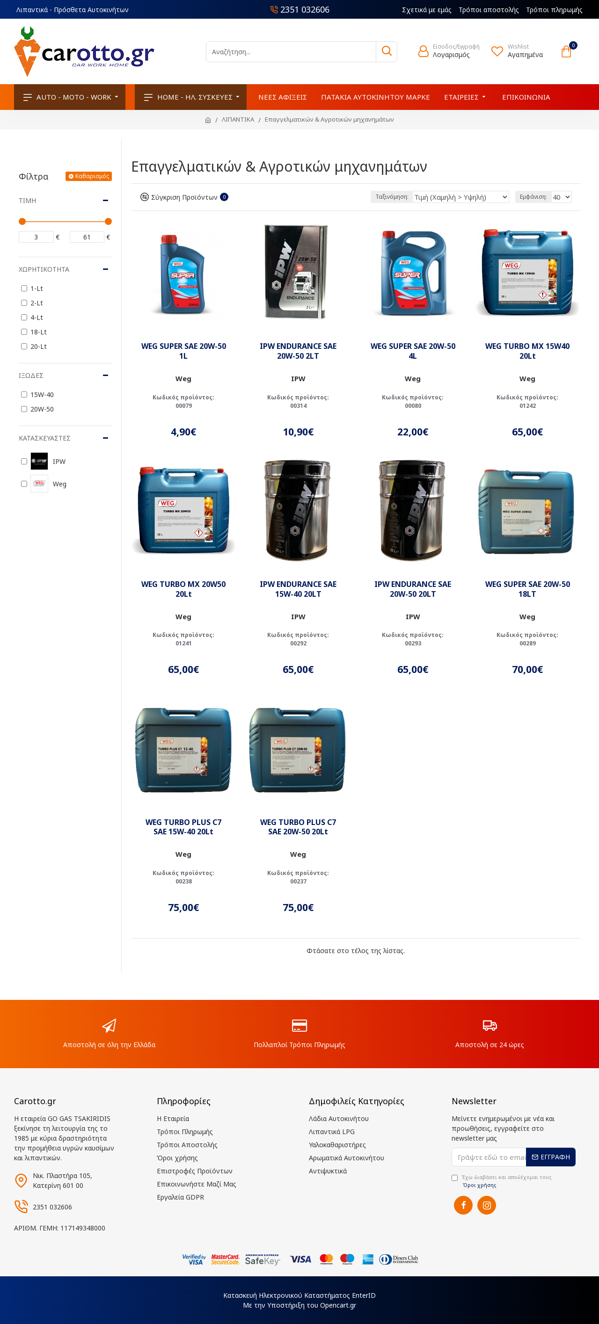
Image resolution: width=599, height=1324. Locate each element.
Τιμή (27, 200)
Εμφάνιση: (534, 197)
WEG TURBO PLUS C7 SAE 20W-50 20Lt (298, 827)
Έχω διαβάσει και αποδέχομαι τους (502, 1181)
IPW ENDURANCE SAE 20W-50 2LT (298, 351)
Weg (183, 378)
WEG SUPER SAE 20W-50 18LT (527, 589)
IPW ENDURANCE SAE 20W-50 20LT (412, 589)
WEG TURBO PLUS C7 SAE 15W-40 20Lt (183, 827)
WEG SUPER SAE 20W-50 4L (413, 351)
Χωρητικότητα (44, 269)
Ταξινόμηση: (409, 197)
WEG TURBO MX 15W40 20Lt (527, 351)
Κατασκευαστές (45, 438)
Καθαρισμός (92, 176)
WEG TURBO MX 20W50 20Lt (183, 589)
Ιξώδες (31, 375)
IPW (298, 378)
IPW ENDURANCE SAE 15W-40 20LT (298, 589)
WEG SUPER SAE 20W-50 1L (183, 351)
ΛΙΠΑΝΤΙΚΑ (238, 119)
